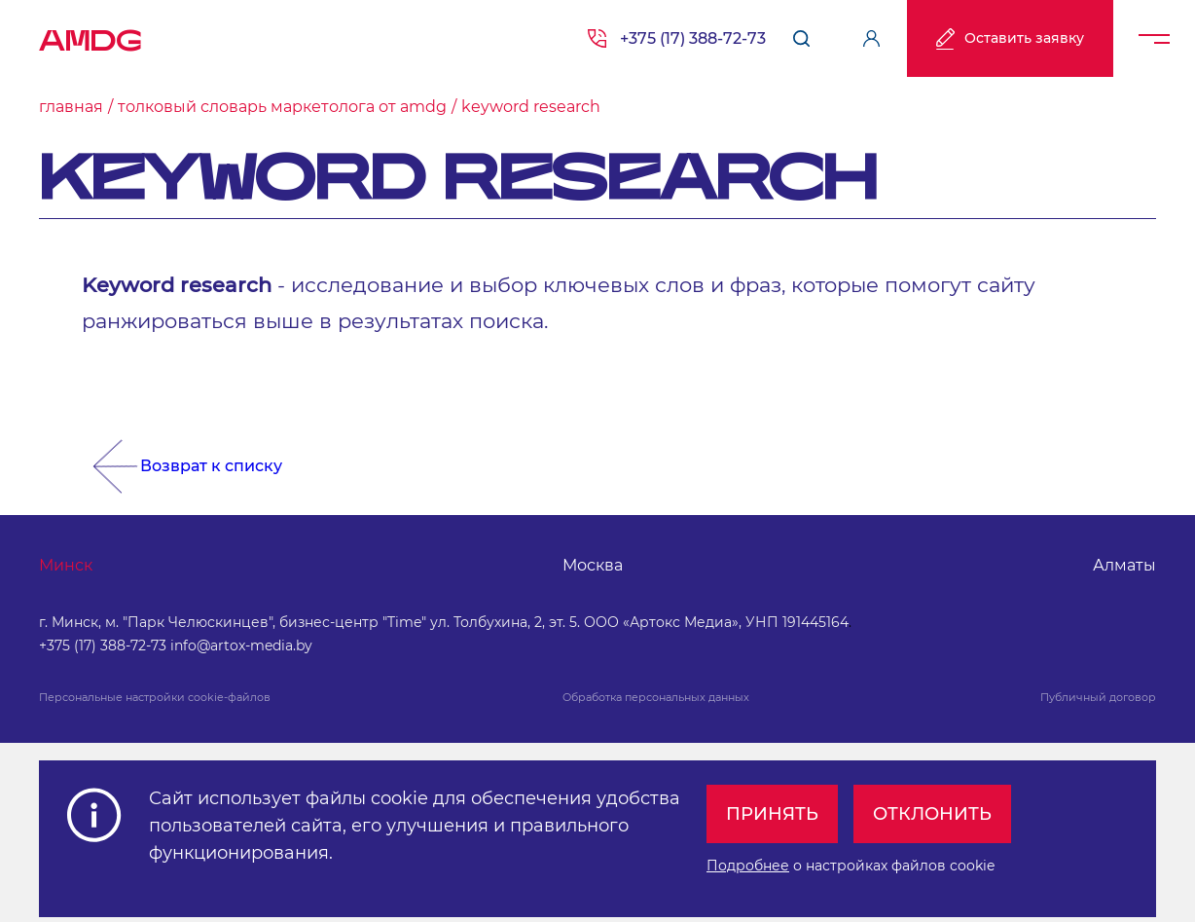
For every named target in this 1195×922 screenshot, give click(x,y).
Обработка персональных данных (655, 697)
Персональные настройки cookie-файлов (155, 697)
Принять (772, 814)
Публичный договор (1098, 697)
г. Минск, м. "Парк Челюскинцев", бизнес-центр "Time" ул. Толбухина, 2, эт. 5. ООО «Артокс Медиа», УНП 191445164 (444, 622)
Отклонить (932, 814)
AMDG (90, 34)
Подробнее (747, 865)
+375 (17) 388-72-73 (693, 38)
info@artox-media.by (241, 645)
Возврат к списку (211, 466)
